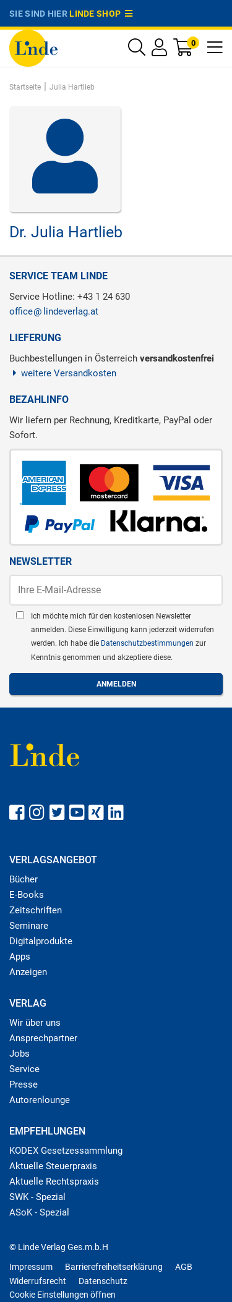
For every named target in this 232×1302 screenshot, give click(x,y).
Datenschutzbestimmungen (148, 643)
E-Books (26, 894)
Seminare (28, 925)
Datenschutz (103, 1281)
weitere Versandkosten (62, 373)
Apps (19, 956)
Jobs (19, 1053)
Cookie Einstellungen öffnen (62, 1295)
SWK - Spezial (37, 1197)
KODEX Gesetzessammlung (65, 1150)
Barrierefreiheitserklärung (114, 1267)
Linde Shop (100, 14)
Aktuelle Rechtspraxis (54, 1181)
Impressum (31, 1267)
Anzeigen (28, 972)
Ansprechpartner (43, 1038)
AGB (183, 1267)
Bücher (23, 879)
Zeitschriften (35, 910)
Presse (23, 1084)
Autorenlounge (39, 1099)
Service (24, 1069)
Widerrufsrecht (37, 1281)
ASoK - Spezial (39, 1212)
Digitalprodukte (40, 941)
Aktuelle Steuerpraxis (53, 1166)
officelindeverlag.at (53, 311)
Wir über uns (35, 1022)
